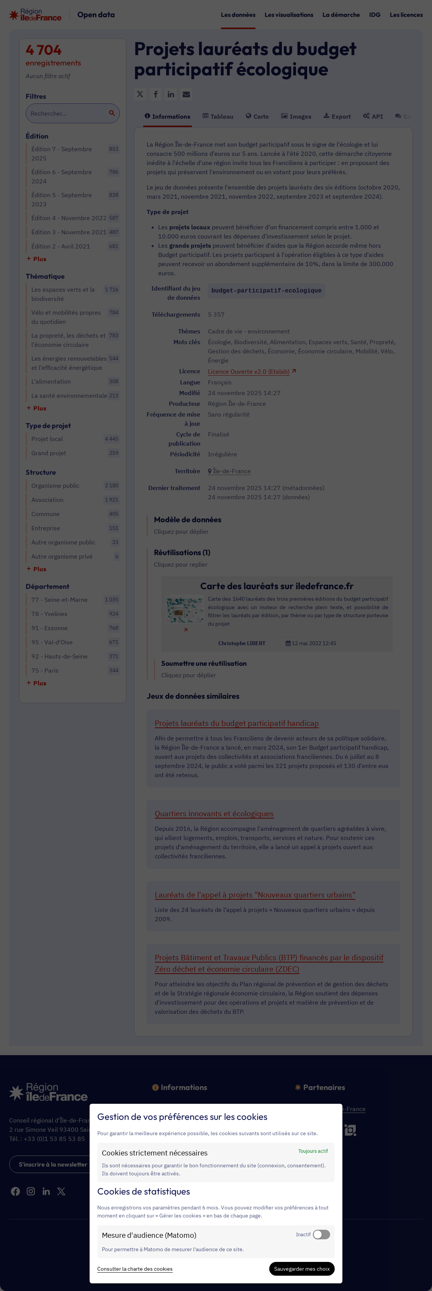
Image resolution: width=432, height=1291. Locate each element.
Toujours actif (313, 1150)
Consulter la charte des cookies (135, 1268)
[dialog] (216, 1193)
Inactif (303, 1234)
